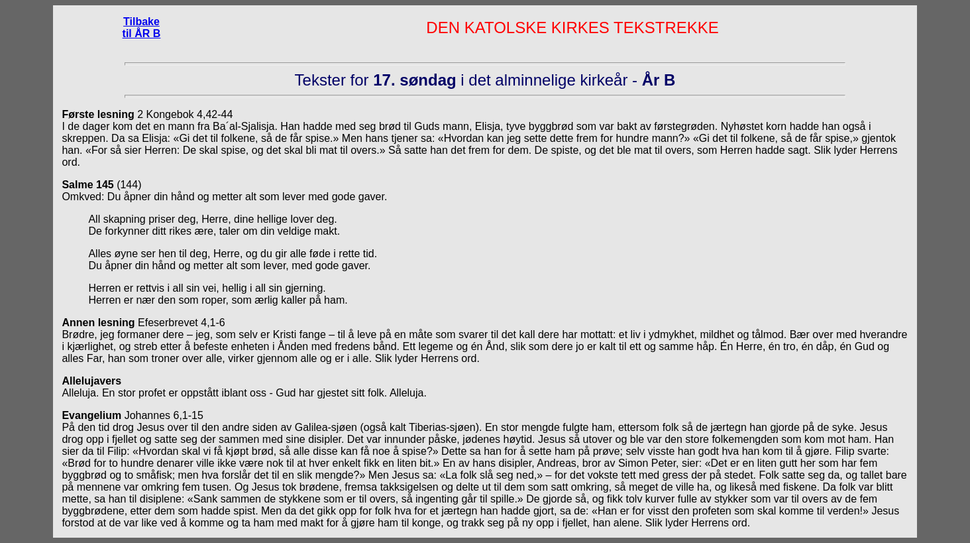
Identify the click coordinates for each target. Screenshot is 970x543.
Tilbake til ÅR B (142, 27)
